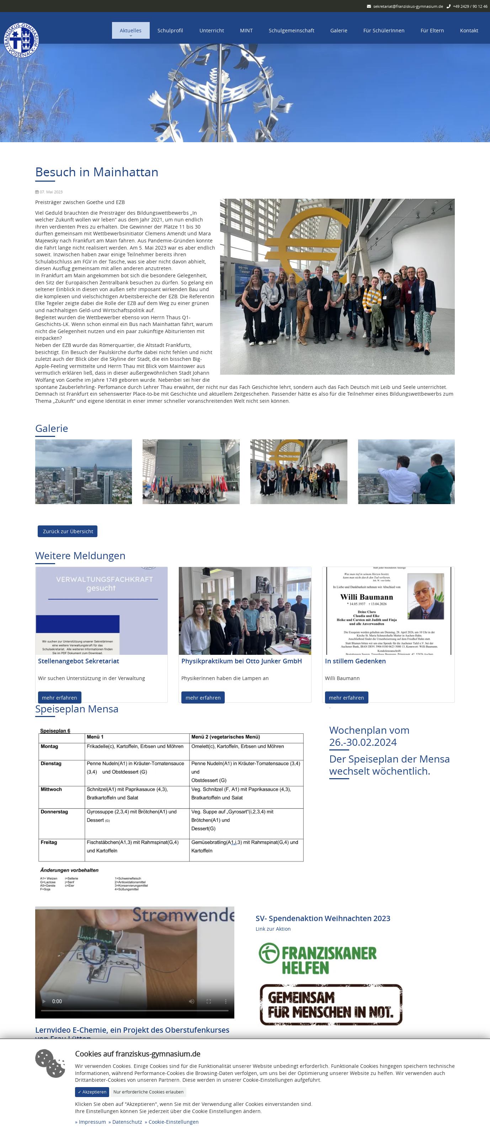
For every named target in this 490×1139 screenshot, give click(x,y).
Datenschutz (127, 1121)
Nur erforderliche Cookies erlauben (148, 1092)
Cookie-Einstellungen (174, 1121)
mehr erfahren (59, 697)
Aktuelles (131, 30)
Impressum (92, 1121)
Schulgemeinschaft (291, 30)
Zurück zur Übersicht (67, 531)
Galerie (338, 30)
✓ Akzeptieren (92, 1092)
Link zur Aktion (273, 928)
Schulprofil (170, 30)
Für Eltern (432, 30)
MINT (246, 30)
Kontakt (469, 30)
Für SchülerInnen (384, 30)
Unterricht (211, 30)
